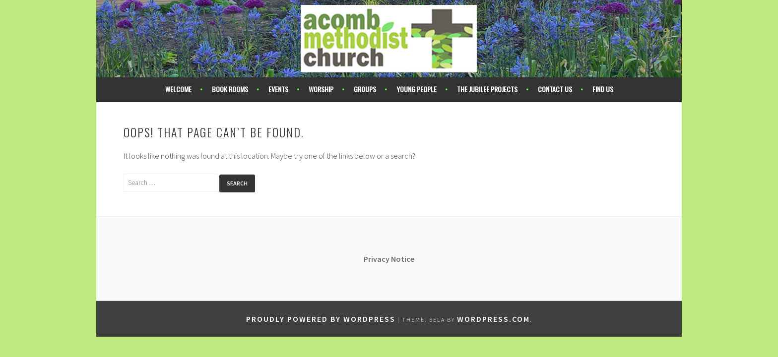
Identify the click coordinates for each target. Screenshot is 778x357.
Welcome (178, 89)
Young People (416, 89)
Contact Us (555, 89)
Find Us (602, 89)
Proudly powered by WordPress (320, 319)
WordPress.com (493, 319)
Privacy (377, 259)
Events (278, 89)
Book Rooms (230, 89)
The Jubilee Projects (487, 89)
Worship (321, 89)
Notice (402, 259)
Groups (365, 89)
